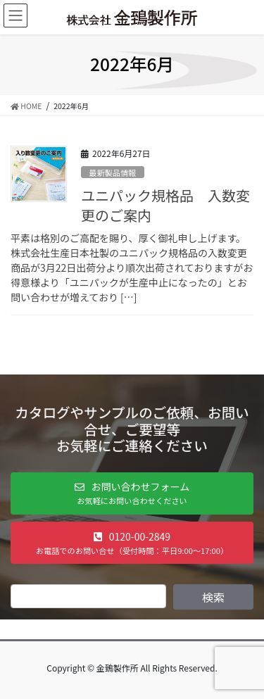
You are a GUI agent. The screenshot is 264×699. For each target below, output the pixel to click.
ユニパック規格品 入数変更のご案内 (165, 205)
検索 (213, 596)
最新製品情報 (112, 172)
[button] (132, 493)
